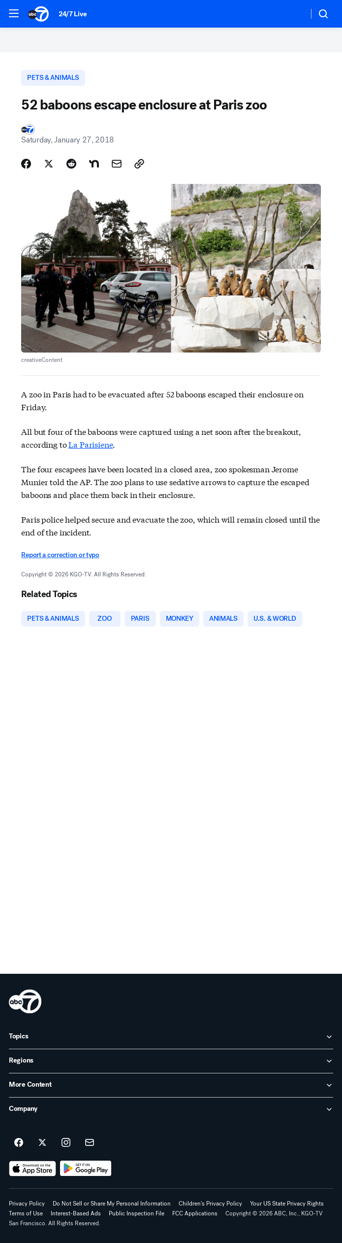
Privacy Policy (27, 1204)
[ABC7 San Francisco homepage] (38, 14)
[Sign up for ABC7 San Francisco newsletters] (89, 1143)
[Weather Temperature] (293, 14)
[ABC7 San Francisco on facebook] (19, 1143)
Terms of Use (26, 1213)
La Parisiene (90, 444)
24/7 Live (73, 14)
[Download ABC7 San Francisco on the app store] (32, 1168)
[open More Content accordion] (171, 1085)
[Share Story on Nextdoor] (94, 163)
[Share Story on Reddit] (71, 163)
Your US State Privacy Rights (287, 1204)
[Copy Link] (139, 163)
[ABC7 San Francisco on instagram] (66, 1143)
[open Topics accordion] (171, 1037)
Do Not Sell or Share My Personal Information (112, 1204)
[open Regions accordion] (171, 1061)
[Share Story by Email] (116, 163)
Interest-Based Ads (76, 1213)
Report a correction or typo (60, 555)
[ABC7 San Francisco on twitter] (42, 1143)
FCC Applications (195, 1213)
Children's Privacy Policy (210, 1204)
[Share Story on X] (48, 163)
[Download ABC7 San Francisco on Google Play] (86, 1168)
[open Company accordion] (171, 1109)
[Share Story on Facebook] (26, 163)
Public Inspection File (136, 1213)
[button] (13, 13)
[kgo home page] (25, 1001)
